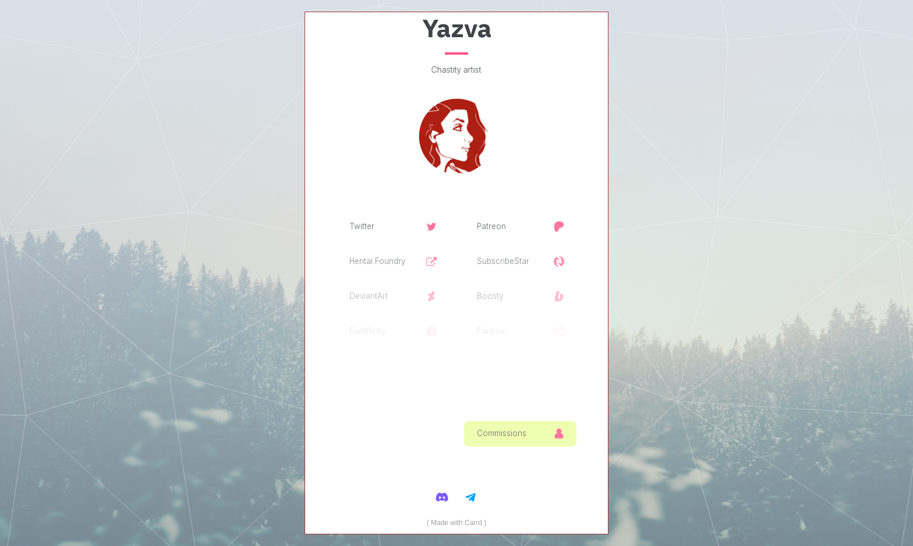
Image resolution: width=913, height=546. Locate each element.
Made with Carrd (456, 523)
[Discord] (442, 497)
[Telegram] (471, 497)
